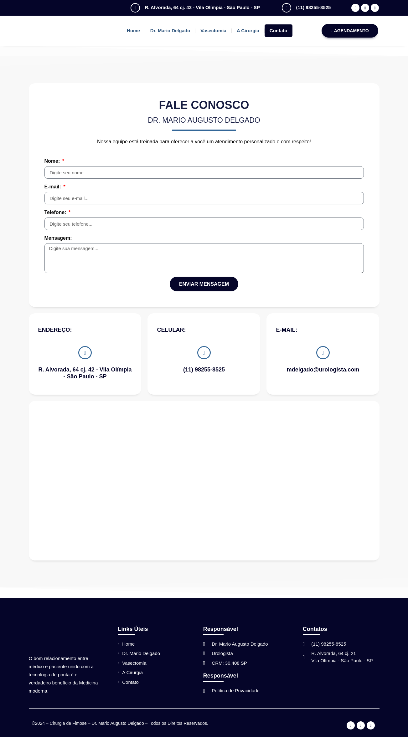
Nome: (52, 161)
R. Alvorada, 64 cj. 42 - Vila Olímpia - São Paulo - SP (202, 7)
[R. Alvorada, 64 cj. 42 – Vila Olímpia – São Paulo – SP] (204, 479)
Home (133, 30)
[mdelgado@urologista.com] (323, 352)
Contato (278, 30)
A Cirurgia (248, 30)
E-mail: (53, 186)
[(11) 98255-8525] (286, 8)
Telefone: (56, 212)
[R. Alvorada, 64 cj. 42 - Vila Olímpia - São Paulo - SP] (135, 8)
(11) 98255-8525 (313, 7)
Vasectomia (213, 30)
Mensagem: (58, 238)
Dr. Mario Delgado (170, 30)
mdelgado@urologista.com (323, 368)
